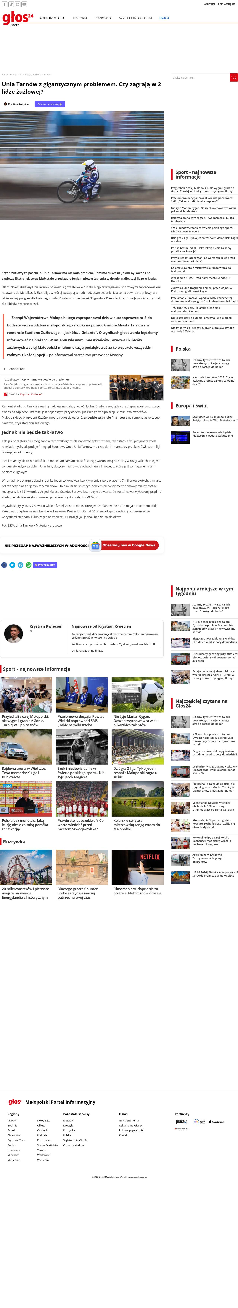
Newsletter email (129, 1120)
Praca (164, 18)
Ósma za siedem (73, 1145)
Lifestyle (68, 1125)
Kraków (12, 1120)
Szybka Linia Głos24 (135, 18)
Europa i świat (192, 405)
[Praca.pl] (182, 1122)
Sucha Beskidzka (47, 1145)
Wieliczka (43, 1160)
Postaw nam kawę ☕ (50, 104)
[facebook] (4, 565)
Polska (183, 349)
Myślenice (13, 1160)
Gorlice (11, 1145)
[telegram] (20, 565)
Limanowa (13, 1150)
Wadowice (43, 1155)
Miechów (13, 1155)
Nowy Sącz (43, 1120)
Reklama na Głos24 (131, 1125)
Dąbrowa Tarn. (16, 1140)
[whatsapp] (29, 565)
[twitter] (12, 565)
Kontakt (123, 1135)
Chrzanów (13, 1135)
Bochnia (12, 1125)
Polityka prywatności (131, 1130)
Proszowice (44, 1140)
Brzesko (12, 1130)
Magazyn (68, 1120)
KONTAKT (209, 4)
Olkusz (41, 1125)
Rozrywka (103, 18)
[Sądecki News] (199, 1122)
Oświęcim (43, 1130)
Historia (80, 18)
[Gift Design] (182, 1129)
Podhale (42, 1135)
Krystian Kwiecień (18, 104)
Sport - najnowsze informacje (36, 669)
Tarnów (41, 1150)
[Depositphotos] (216, 1122)
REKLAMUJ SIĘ (226, 4)
